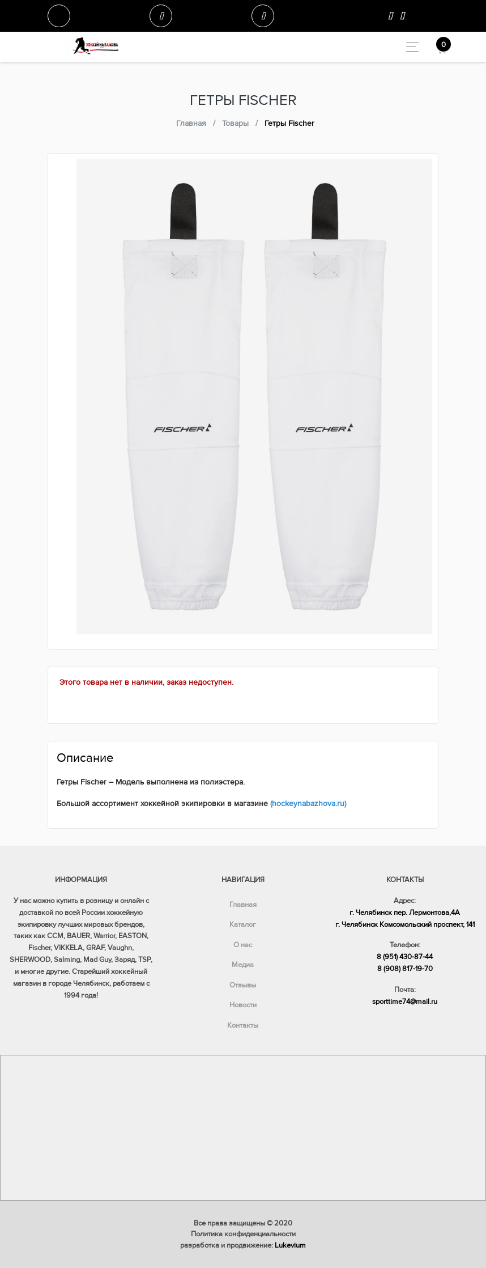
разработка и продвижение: (243, 1245)
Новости (243, 1005)
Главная (243, 904)
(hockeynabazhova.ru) (308, 803)
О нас (242, 944)
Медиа (243, 964)
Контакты (242, 1025)
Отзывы (242, 985)
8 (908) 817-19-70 (405, 968)
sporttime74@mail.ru (404, 1001)
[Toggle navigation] (409, 46)
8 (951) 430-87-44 (405, 956)
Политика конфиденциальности (243, 1234)
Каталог (242, 924)
